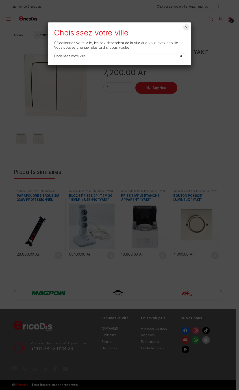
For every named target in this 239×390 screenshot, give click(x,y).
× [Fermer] (186, 27)
